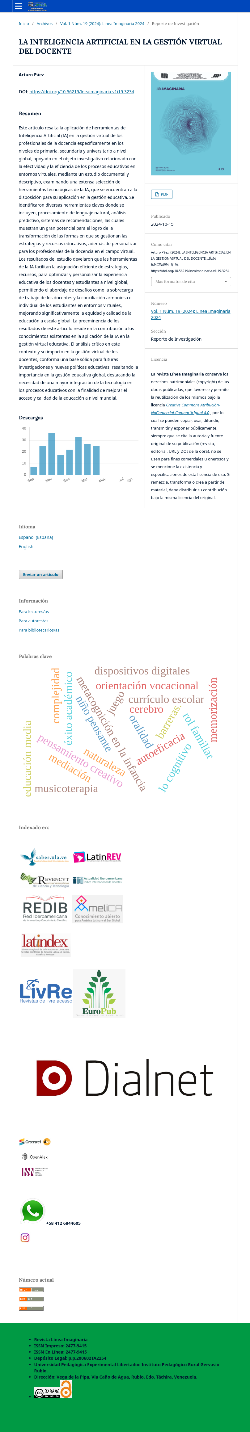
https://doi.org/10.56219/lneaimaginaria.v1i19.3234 (82, 91)
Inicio (24, 23)
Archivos (44, 23)
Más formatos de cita (175, 281)
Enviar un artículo (41, 574)
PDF (164, 194)
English (26, 546)
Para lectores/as (34, 611)
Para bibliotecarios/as (39, 630)
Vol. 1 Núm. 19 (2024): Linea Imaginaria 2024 (102, 23)
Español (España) (36, 537)
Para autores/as (34, 621)
